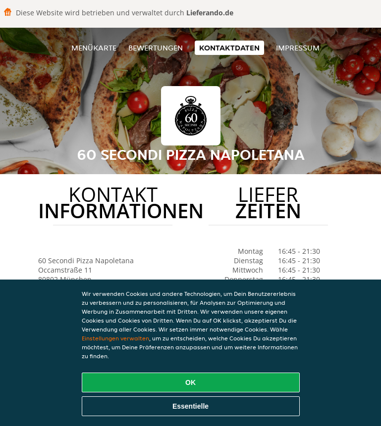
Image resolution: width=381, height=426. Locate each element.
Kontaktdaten (229, 48)
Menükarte (93, 48)
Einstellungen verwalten (115, 338)
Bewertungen (155, 48)
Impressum (298, 48)
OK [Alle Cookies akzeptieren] (190, 382)
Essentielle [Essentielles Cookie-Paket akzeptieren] (190, 406)
